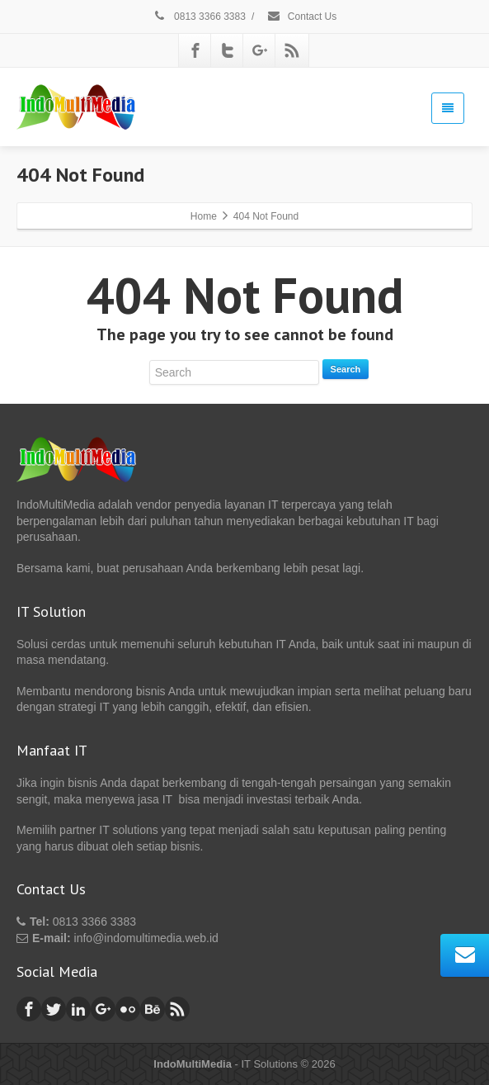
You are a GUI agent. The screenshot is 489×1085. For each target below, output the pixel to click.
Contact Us (301, 16)
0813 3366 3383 (199, 16)
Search (346, 369)
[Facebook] (195, 50)
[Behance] (152, 1009)
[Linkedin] (78, 1009)
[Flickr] (127, 1009)
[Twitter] (227, 50)
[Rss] (291, 50)
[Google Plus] (259, 50)
